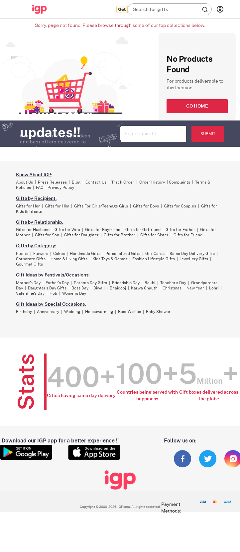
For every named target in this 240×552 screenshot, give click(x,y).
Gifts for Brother (119, 235)
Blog (76, 182)
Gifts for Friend (188, 235)
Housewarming (99, 312)
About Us (24, 182)
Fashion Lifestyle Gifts (153, 259)
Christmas (172, 288)
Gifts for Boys (146, 206)
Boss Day (79, 288)
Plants (22, 254)
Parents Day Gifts (90, 283)
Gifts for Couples (180, 206)
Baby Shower (158, 312)
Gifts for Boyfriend (102, 230)
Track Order (122, 182)
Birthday (24, 312)
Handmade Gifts (85, 254)
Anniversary (48, 312)
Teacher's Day (173, 283)
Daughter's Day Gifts (47, 288)
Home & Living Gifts (69, 259)
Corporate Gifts (31, 259)
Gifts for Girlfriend (143, 230)
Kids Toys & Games (109, 259)
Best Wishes (129, 312)
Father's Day (57, 283)
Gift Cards (155, 254)
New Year (195, 288)
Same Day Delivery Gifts (192, 254)
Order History (152, 182)
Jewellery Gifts (194, 259)
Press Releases (52, 182)
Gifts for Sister (154, 235)
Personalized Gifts (122, 254)
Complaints (179, 182)
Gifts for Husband (33, 230)
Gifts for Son (47, 235)
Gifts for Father (180, 230)
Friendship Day (126, 283)
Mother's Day (28, 283)
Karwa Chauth (144, 288)
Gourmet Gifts (29, 264)
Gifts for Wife (67, 230)
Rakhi (150, 283)
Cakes (59, 254)
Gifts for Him (57, 206)
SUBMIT (207, 134)
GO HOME (197, 106)
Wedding (72, 312)
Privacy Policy (61, 188)
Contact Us (95, 182)
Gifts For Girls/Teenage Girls (101, 206)
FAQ (40, 188)
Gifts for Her (28, 206)
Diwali (99, 288)
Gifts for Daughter (81, 235)
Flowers (40, 254)
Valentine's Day (30, 293)
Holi (53, 293)
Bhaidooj (118, 288)
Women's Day (74, 293)
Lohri (214, 288)
